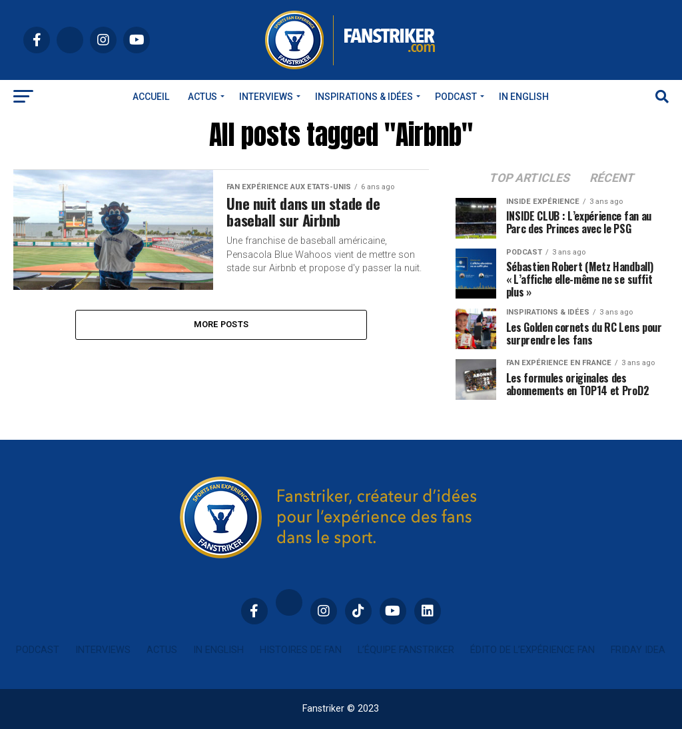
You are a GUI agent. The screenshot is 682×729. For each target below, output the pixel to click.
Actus (202, 96)
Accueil (151, 96)
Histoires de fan (301, 650)
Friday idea (638, 650)
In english (524, 96)
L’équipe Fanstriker (406, 650)
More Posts (221, 324)
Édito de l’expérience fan (532, 650)
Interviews (266, 96)
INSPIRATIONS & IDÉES (364, 96)
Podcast (456, 96)
